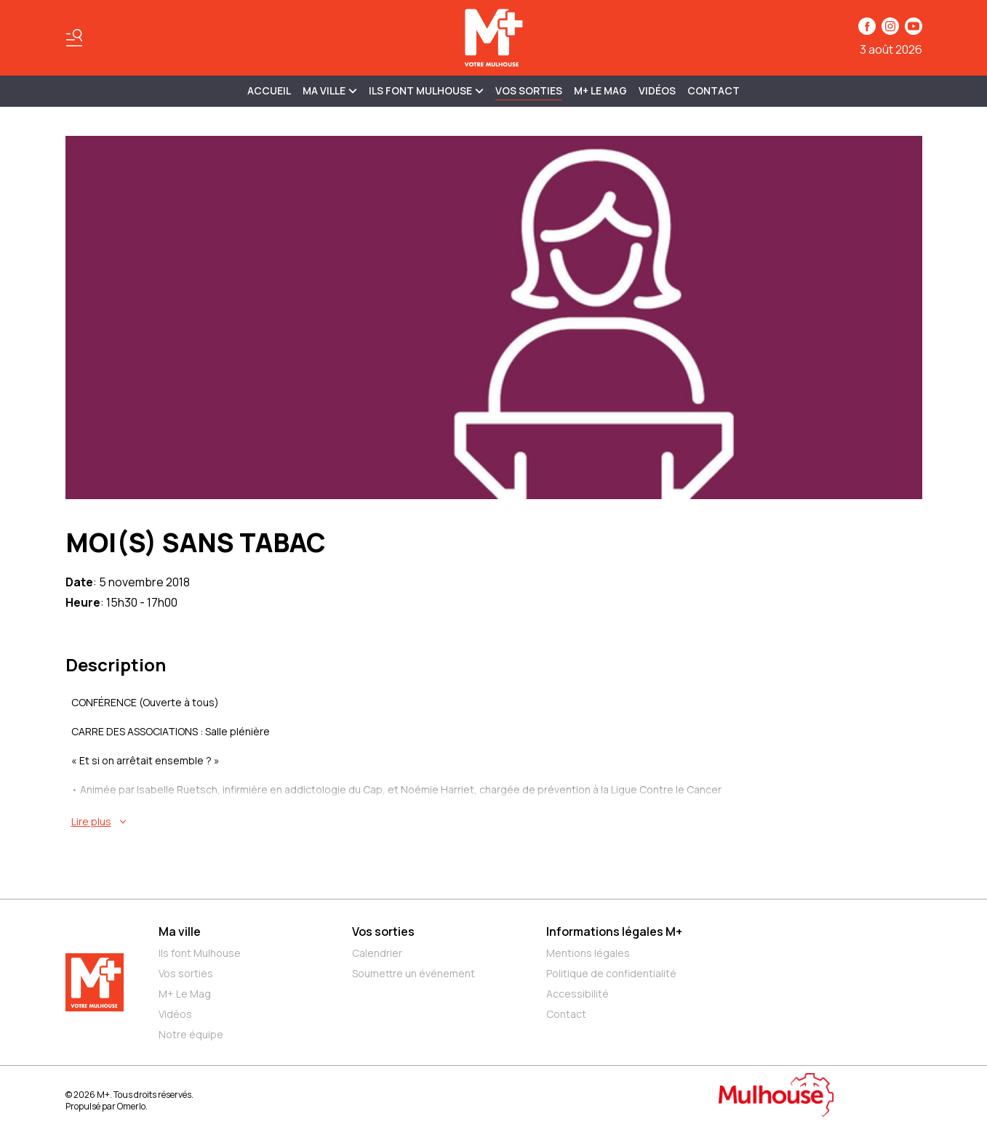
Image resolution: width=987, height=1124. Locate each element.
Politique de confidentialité (611, 973)
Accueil (269, 90)
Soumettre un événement (413, 973)
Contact (713, 90)
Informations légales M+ (614, 931)
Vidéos (657, 90)
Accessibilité (577, 993)
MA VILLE (330, 90)
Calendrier (377, 953)
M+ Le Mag (600, 90)
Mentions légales (588, 953)
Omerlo (131, 1106)
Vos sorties (528, 90)
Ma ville (180, 931)
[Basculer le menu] (74, 38)
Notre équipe (191, 1034)
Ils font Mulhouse (200, 953)
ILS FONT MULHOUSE (426, 90)
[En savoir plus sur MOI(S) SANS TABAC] (496, 821)
